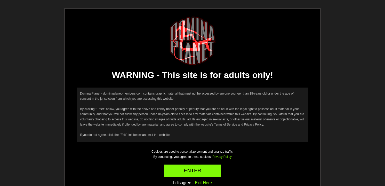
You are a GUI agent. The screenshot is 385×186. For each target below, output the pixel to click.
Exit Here (203, 183)
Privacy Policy (222, 157)
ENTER (192, 170)
